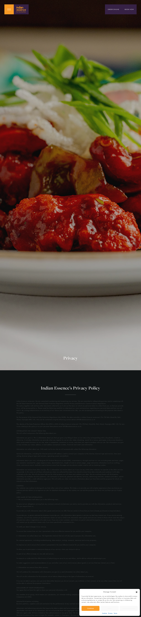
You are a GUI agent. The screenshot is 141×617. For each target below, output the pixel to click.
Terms (115, 613)
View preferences (128, 608)
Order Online (113, 9)
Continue (90, 608)
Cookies (104, 613)
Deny (109, 608)
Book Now (129, 9)
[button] (136, 592)
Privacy (110, 613)
